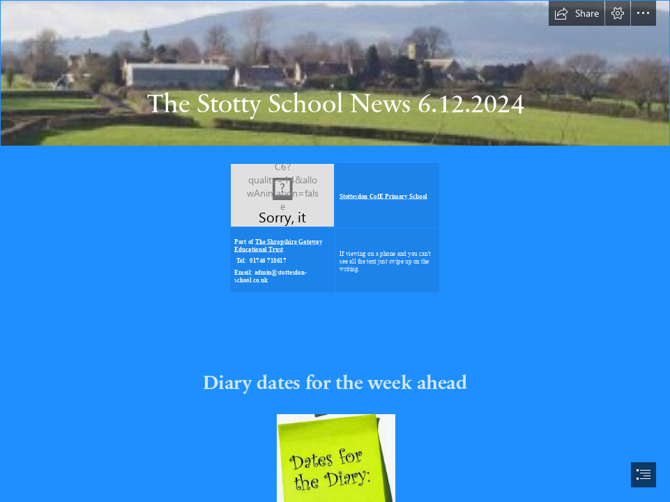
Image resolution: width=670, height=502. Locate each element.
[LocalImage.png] (282, 195)
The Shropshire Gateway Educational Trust (278, 245)
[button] (576, 13)
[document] (335, 251)
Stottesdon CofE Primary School (383, 195)
